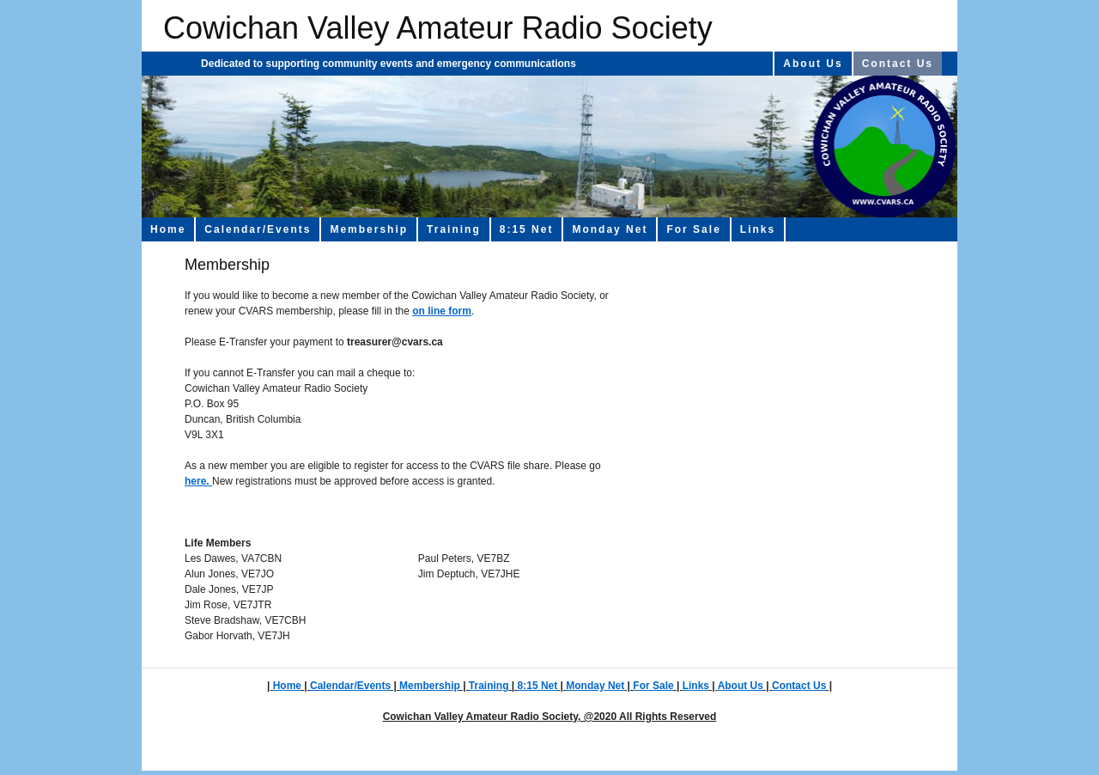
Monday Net (609, 229)
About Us (812, 64)
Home (167, 229)
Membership (369, 229)
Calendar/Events (257, 229)
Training (454, 229)
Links (757, 229)
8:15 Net (527, 229)
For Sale (693, 229)
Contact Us (897, 64)
